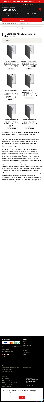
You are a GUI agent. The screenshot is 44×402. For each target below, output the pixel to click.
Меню (3, 4)
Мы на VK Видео (7, 349)
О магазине (25, 347)
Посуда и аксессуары (7, 371)
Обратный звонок (27, 367)
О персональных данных (29, 356)
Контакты (25, 354)
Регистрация (26, 365)
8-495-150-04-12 (12, 13)
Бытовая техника (6, 364)
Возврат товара (26, 352)
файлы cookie (15, 390)
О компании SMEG (27, 345)
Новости (25, 341)
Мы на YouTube (7, 351)
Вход (24, 364)
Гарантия (25, 350)
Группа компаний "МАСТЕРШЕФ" (11, 346)
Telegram (19, 1)
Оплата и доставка (27, 349)
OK (22, 397)
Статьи (24, 343)
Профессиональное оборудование (10, 367)
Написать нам (32, 16)
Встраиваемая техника (7, 365)
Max (14, 1)
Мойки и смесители (7, 369)
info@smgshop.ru (32, 13)
